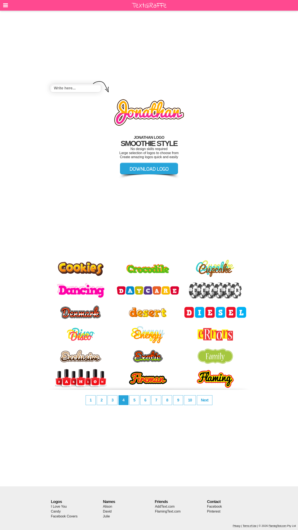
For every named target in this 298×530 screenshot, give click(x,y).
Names (109, 501)
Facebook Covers (64, 516)
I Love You (59, 506)
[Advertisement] (149, 48)
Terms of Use (249, 525)
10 (190, 400)
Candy (56, 511)
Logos (56, 501)
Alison (107, 506)
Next (204, 400)
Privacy (236, 525)
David (107, 511)
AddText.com (165, 506)
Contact (214, 501)
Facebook (214, 506)
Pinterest (213, 511)
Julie (106, 516)
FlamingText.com (168, 511)
